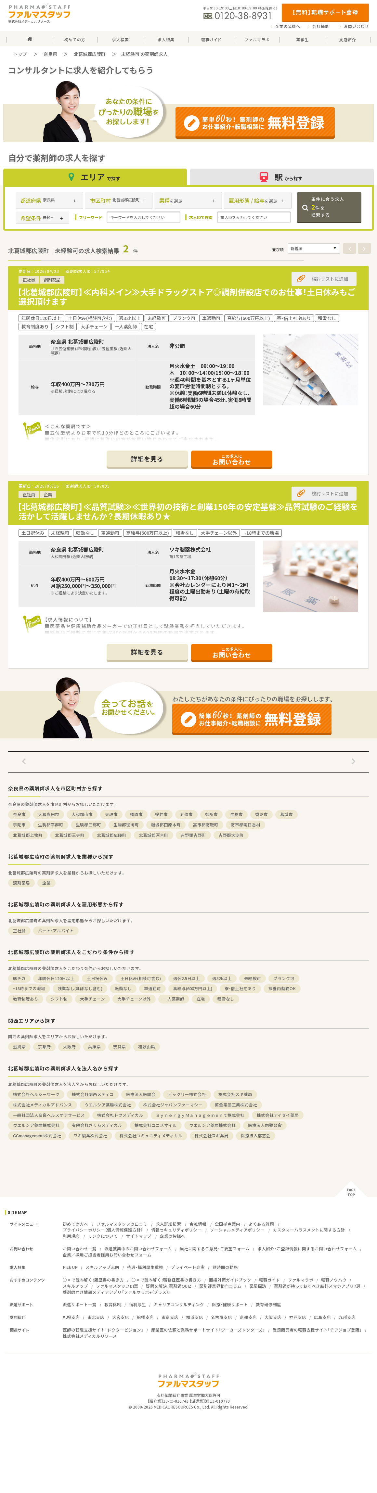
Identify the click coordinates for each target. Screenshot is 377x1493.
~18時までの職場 (29, 988)
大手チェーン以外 (134, 999)
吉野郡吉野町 (193, 835)
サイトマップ (138, 1236)
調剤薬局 (21, 883)
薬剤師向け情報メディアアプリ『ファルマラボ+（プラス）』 (117, 1292)
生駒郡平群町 (50, 825)
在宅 (201, 999)
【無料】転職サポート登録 (325, 12)
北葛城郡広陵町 (90, 54)
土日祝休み (97, 978)
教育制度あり (25, 999)
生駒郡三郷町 (88, 825)
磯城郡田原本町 (166, 825)
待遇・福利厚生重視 (145, 1267)
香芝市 (261, 814)
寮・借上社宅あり (240, 988)
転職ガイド (269, 1280)
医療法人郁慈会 (255, 1135)
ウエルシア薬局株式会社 (107, 1105)
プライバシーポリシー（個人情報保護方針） (103, 1230)
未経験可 (252, 978)
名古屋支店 (221, 1317)
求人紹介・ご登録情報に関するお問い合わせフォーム (307, 1248)
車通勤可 (152, 988)
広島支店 (322, 1317)
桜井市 (161, 814)
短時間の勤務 (225, 1267)
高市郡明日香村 (245, 825)
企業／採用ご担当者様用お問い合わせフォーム (107, 1255)
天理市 (111, 814)
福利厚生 (137, 1304)
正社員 (19, 930)
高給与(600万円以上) (192, 988)
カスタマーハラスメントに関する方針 (309, 1230)
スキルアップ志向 (102, 1267)
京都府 (44, 1046)
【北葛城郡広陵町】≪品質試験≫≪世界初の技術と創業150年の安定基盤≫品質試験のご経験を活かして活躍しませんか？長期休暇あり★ (187, 511)
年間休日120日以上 (56, 978)
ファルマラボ (300, 1280)
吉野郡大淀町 (231, 835)
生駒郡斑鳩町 (126, 825)
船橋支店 (145, 1317)
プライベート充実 (188, 1267)
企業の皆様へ (287, 26)
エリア (95, 177)
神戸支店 (297, 1317)
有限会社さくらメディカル (97, 1125)
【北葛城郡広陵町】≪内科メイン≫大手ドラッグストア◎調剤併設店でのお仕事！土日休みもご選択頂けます (186, 296)
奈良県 (50, 54)
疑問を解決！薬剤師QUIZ (168, 1286)
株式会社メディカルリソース (90, 1336)
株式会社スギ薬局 (235, 1094)
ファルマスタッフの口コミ (122, 1224)
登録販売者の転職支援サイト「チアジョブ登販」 (317, 1330)
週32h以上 (222, 978)
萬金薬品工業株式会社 (236, 1105)
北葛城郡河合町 (153, 835)
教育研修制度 (268, 1304)
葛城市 (286, 814)
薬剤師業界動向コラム (220, 1286)
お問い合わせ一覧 (80, 1248)
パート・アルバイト (56, 930)
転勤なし (123, 988)
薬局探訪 (257, 1286)
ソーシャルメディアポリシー (237, 1230)
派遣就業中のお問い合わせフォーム (138, 1248)
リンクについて (103, 1236)
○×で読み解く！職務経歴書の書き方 (166, 1280)
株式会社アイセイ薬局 (278, 1115)
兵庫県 (94, 1046)
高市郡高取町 (205, 825)
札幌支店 (71, 1317)
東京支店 (170, 1317)
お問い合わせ (356, 26)
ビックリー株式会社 (187, 1094)
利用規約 (71, 1236)
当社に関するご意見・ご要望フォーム (215, 1248)
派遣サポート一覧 (80, 1304)
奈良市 (19, 814)
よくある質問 (261, 1224)
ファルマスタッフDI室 (117, 1286)
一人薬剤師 (173, 999)
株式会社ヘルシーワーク (36, 1094)
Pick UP (70, 1267)
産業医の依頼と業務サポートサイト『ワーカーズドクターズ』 (208, 1330)
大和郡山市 (82, 814)
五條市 (186, 814)
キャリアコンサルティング (179, 1304)
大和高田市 (48, 814)
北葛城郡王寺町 (69, 835)
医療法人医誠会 (141, 1094)
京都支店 (248, 1317)
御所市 (211, 814)
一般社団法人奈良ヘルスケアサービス (49, 1115)
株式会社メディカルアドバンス (42, 1105)
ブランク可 (283, 978)
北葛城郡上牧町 (28, 835)
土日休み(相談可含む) (140, 978)
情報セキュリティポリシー (176, 1230)
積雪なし (225, 999)
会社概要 (320, 26)
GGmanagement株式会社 (37, 1135)
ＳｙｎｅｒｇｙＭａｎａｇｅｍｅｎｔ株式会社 (200, 1115)
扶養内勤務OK (282, 988)
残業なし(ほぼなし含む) (80, 988)
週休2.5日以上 (186, 978)
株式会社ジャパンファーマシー (172, 1105)
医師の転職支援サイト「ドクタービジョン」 (103, 1330)
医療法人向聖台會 (265, 1125)
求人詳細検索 (168, 1224)
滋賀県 (19, 1046)
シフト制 (59, 999)
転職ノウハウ (333, 1280)
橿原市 (136, 814)
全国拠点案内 (227, 1224)
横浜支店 (194, 1317)
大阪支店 (273, 1317)
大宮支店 (120, 1317)
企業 (46, 883)
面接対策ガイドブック (230, 1280)
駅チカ (19, 978)
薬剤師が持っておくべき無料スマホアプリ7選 (317, 1286)
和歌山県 (146, 1046)
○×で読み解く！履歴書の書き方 (93, 1280)
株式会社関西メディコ (93, 1094)
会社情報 (197, 1224)
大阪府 (69, 1046)
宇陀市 (19, 825)
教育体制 (112, 1304)
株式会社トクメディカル (120, 1115)
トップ (20, 54)
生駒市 (236, 814)
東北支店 (95, 1317)
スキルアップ (75, 1286)
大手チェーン (92, 999)
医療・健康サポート (230, 1304)
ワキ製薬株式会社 (90, 1135)
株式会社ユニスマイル (156, 1125)
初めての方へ (75, 1224)
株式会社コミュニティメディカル (151, 1135)
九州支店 (347, 1317)
